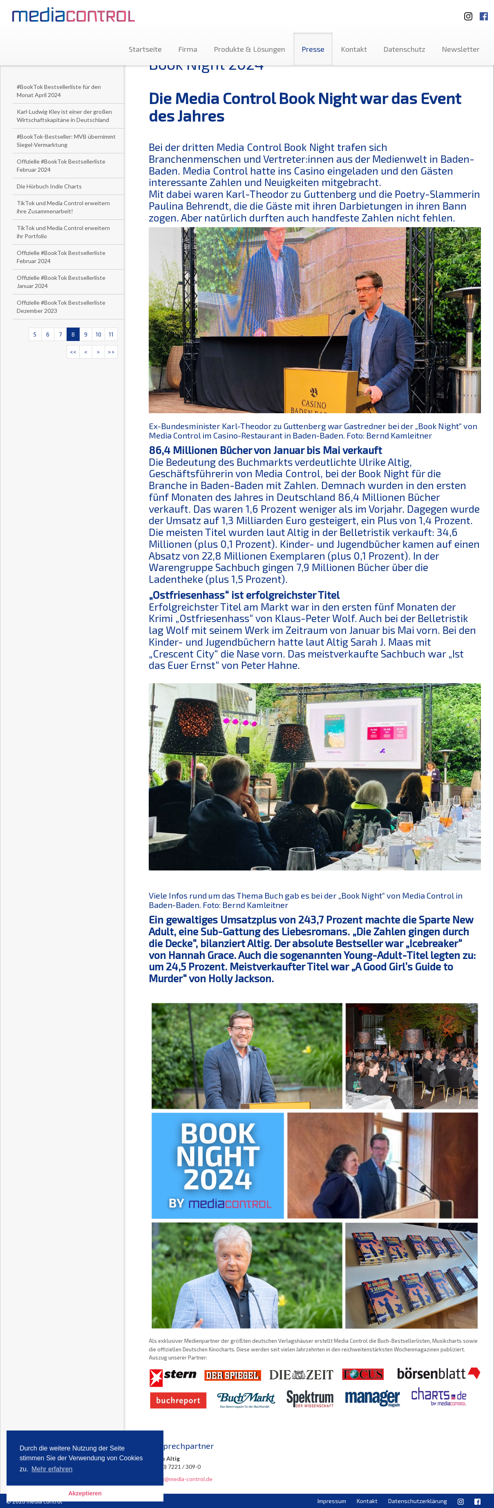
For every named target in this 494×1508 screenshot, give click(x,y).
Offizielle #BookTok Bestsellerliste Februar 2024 (61, 165)
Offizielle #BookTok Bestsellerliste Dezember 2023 (61, 306)
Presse (313, 48)
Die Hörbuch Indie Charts (49, 186)
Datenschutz (404, 48)
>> (111, 351)
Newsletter (461, 48)
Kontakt (354, 48)
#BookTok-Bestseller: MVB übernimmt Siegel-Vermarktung (66, 140)
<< (73, 351)
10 (98, 334)
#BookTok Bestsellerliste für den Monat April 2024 (59, 90)
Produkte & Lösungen (249, 48)
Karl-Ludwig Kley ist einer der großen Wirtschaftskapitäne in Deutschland (64, 115)
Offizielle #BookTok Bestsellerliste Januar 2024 (61, 281)
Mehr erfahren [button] (52, 1469)
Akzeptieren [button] (85, 1493)
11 (111, 334)
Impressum (331, 1500)
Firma (187, 48)
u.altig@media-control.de (180, 1478)
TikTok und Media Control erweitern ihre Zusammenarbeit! (63, 207)
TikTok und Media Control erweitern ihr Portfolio (63, 231)
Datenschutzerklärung (417, 1500)
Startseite (145, 48)
